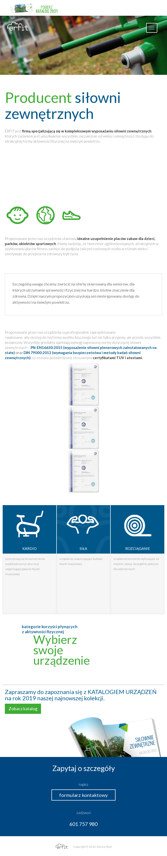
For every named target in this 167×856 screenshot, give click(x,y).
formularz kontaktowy (83, 795)
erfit (17, 26)
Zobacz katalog (22, 708)
